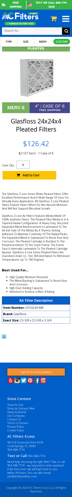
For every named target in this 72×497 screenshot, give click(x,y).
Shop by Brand (16, 412)
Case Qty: (8, 165)
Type (8, 41)
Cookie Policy (15, 430)
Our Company (16, 415)
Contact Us (14, 419)
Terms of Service (17, 423)
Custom (62, 41)
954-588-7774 (16, 449)
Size (26, 41)
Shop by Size (15, 405)
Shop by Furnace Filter (21, 408)
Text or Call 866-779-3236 (51, 5)
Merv (43, 41)
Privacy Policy (15, 426)
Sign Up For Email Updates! (36, 372)
